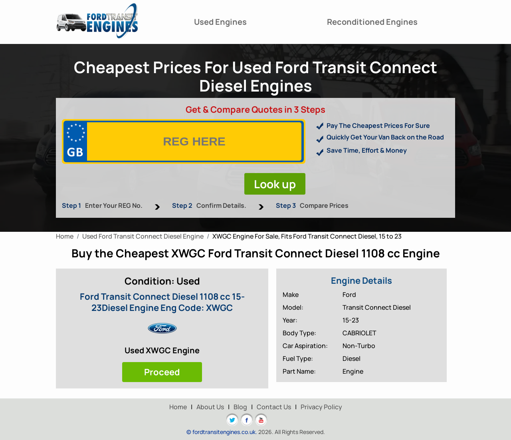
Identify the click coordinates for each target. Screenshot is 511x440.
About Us (210, 406)
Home (178, 406)
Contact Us (274, 406)
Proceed (162, 372)
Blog (240, 406)
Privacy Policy (321, 406)
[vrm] (194, 141)
